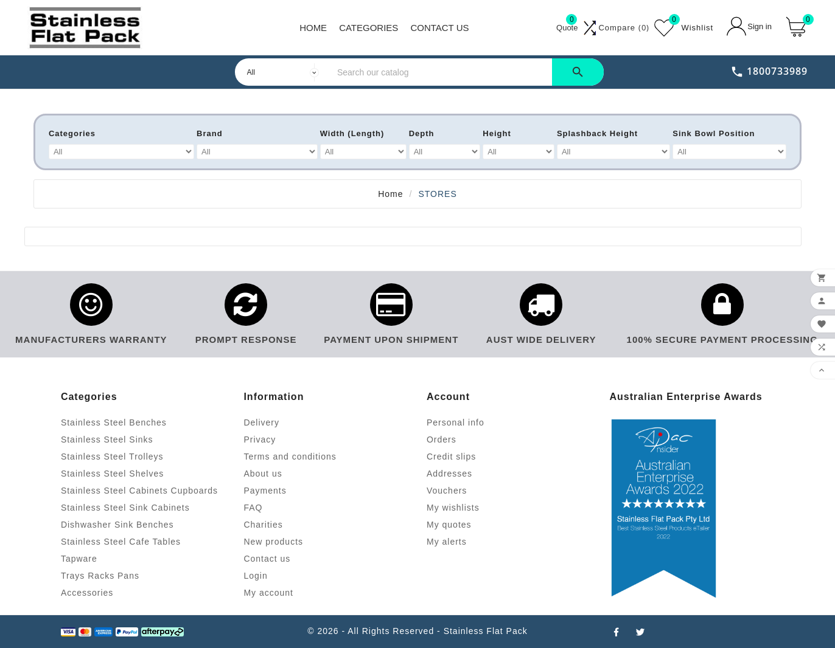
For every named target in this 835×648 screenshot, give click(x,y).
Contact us (266, 559)
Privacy (259, 439)
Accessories (87, 593)
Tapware (79, 559)
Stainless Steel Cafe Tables (121, 541)
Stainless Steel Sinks (107, 439)
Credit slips (451, 456)
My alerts (447, 541)
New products (273, 541)
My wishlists (453, 507)
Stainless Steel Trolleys (112, 456)
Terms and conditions (289, 456)
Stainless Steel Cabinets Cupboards (139, 490)
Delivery (261, 422)
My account (268, 593)
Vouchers (447, 490)
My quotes (449, 524)
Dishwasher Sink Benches (117, 524)
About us (262, 473)
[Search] (441, 72)
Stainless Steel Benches (114, 422)
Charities (262, 524)
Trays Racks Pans (100, 576)
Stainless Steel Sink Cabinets (125, 507)
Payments (264, 490)
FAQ (252, 507)
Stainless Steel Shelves (112, 473)
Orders (441, 439)
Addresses (449, 473)
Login (255, 576)
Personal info (455, 422)
